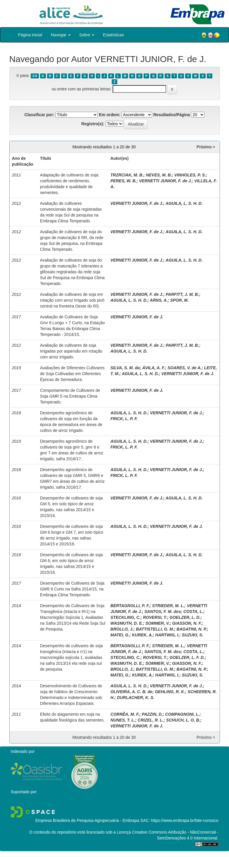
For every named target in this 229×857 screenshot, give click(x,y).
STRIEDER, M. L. (168, 605)
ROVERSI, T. (155, 617)
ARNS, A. (159, 300)
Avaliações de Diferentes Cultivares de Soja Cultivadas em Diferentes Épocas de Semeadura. (72, 373)
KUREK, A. (142, 635)
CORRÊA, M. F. (125, 714)
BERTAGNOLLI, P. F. (130, 605)
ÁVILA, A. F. (153, 367)
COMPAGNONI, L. (182, 714)
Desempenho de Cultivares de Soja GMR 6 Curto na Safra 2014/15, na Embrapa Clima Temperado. (72, 589)
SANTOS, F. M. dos (162, 611)
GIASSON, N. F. (187, 623)
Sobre (86, 34)
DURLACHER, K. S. (135, 697)
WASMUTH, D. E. (127, 623)
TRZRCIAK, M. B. (127, 175)
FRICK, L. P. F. (124, 418)
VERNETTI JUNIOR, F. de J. (165, 180)
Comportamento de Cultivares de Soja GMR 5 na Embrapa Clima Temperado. (70, 396)
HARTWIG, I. (167, 635)
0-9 (34, 76)
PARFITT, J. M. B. (182, 294)
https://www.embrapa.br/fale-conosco (184, 820)
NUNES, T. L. (123, 720)
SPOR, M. (179, 300)
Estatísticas (113, 34)
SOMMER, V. (157, 623)
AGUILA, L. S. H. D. (184, 203)
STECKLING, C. (126, 617)
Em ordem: (109, 114)
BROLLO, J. (122, 629)
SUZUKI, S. (192, 635)
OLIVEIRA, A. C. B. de (131, 691)
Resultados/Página (171, 114)
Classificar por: (39, 114)
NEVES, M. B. (159, 175)
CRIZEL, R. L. (151, 720)
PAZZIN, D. (152, 714)
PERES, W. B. (124, 180)
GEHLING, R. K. (170, 691)
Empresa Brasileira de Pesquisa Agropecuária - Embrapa (87, 820)
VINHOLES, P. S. (190, 175)
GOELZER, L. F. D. (187, 657)
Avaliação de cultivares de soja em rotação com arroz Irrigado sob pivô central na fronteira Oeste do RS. (72, 300)
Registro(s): (92, 123)
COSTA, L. (193, 611)
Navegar (60, 34)
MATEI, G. (120, 635)
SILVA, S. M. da (125, 367)
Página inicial (30, 34)
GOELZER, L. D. (185, 617)
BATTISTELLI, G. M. (155, 629)
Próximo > (206, 147)
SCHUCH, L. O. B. (183, 720)
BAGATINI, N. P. (192, 629)
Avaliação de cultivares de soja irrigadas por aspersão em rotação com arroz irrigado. (71, 351)
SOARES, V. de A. (185, 367)
